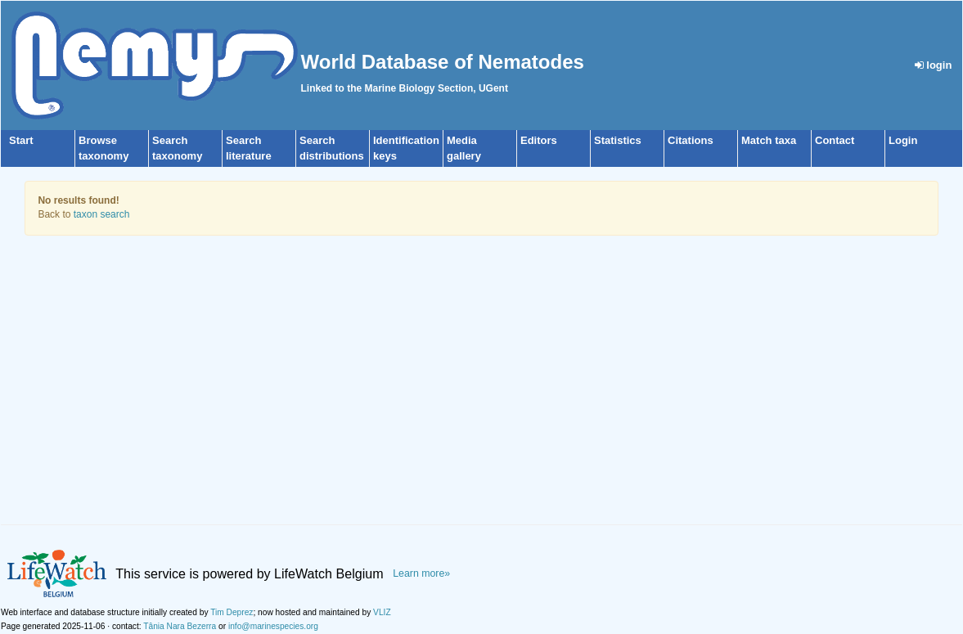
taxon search (102, 214)
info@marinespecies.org (273, 626)
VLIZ (382, 612)
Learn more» (421, 573)
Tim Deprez (231, 612)
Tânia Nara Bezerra (179, 626)
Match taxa (768, 140)
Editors (538, 140)
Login (903, 140)
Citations (690, 140)
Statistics (617, 140)
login (933, 65)
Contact (834, 140)
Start (21, 140)
